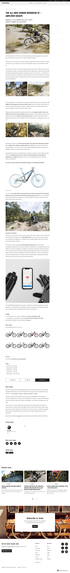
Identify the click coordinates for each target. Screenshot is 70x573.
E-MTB (7, 452)
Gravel (48, 548)
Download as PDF (42, 380)
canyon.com (51, 0)
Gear (48, 556)
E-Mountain (11, 452)
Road (48, 546)
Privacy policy (19, 567)
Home (36, 546)
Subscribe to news (58, 0)
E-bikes (48, 552)
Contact (36, 556)
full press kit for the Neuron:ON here (19, 359)
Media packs (37, 554)
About (36, 552)
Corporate (49, 558)
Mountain (49, 550)
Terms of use (24, 567)
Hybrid (48, 554)
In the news (37, 550)
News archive (37, 548)
